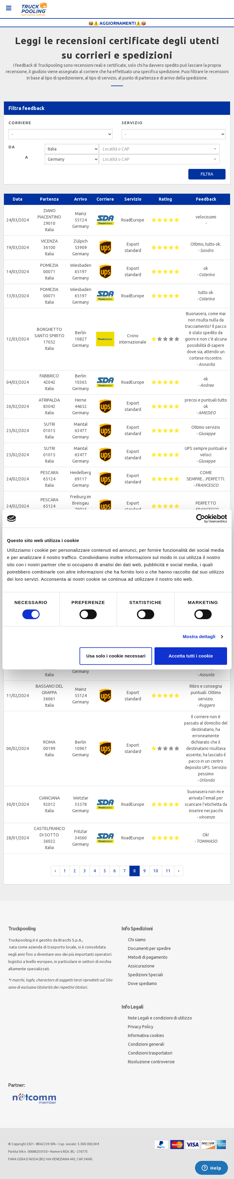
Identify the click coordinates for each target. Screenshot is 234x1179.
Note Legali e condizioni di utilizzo (160, 1018)
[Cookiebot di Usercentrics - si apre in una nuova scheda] (200, 518)
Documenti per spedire (149, 948)
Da (11, 147)
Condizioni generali (146, 1044)
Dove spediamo (142, 983)
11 (168, 870)
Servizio (132, 123)
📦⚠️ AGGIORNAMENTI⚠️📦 (117, 23)
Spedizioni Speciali (145, 974)
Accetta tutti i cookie (191, 655)
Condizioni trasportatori (150, 1053)
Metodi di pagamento (147, 957)
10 (155, 870)
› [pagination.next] (178, 870)
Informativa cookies (146, 1035)
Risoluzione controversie (151, 1061)
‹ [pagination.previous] (55, 870)
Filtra (207, 174)
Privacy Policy (140, 1026)
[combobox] (159, 149)
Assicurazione (141, 966)
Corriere (19, 123)
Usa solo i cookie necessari (115, 655)
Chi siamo (137, 939)
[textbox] (157, 149)
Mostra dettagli (199, 636)
